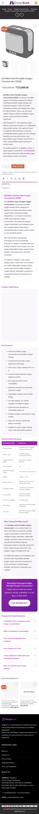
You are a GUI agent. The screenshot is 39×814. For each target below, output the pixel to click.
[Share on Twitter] (11, 178)
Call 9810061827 (19, 603)
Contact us (5, 755)
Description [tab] (6, 184)
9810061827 (30, 151)
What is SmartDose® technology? (16, 631)
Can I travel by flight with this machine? (14, 639)
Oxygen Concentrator (21, 9)
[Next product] (17, 15)
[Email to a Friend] (15, 178)
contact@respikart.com (15, 797)
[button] (3, 2)
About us (5, 751)
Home (4, 9)
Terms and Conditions (9, 766)
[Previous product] (22, 15)
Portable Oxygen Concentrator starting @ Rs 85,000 (21, 10)
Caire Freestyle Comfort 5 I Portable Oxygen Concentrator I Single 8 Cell (10, 703)
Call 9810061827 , (10, 793)
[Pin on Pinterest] (19, 178)
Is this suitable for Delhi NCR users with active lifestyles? (17, 657)
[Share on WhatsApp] (3, 178)
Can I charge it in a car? (12, 648)
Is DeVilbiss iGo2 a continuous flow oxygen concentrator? (17, 622)
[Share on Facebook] (7, 178)
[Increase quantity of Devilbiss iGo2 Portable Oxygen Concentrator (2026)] (8, 166)
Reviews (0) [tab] (5, 188)
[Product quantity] (5, 166)
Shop (10, 9)
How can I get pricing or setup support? (15, 667)
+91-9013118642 (23, 793)
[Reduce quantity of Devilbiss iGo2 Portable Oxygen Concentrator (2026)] (3, 166)
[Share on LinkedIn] (23, 178)
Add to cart (18, 166)
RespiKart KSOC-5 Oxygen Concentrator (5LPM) (28, 703)
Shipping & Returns (8, 763)
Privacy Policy (6, 759)
